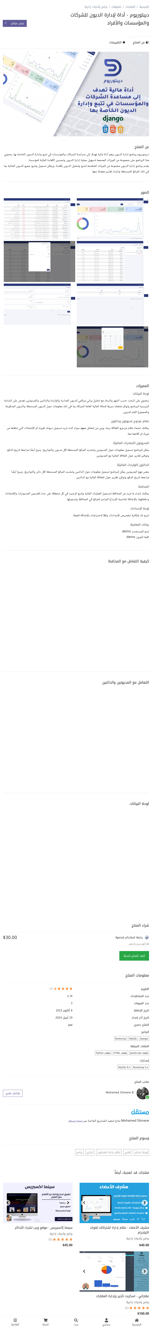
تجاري (89, 1152)
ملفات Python (103, 1053)
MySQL (133, 1038)
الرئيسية (144, 7)
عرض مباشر (17, 23)
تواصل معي (13, 1093)
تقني (127, 1152)
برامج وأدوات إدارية (96, 7)
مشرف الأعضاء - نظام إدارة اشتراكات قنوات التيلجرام (119, 1230)
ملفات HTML (120, 1053)
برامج (79, 1152)
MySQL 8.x (124, 1067)
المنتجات (130, 7)
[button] (112, 218)
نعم (70, 1024)
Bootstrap (120, 1038)
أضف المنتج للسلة (134, 956)
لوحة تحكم (141, 1152)
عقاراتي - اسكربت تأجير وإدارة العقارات (122, 1296)
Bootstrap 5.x (140, 1067)
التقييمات (117, 42)
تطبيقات (116, 7)
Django (144, 1038)
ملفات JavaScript (139, 1053)
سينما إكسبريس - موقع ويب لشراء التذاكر (43, 1228)
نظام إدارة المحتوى (108, 1152)
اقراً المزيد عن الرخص (138, 944)
